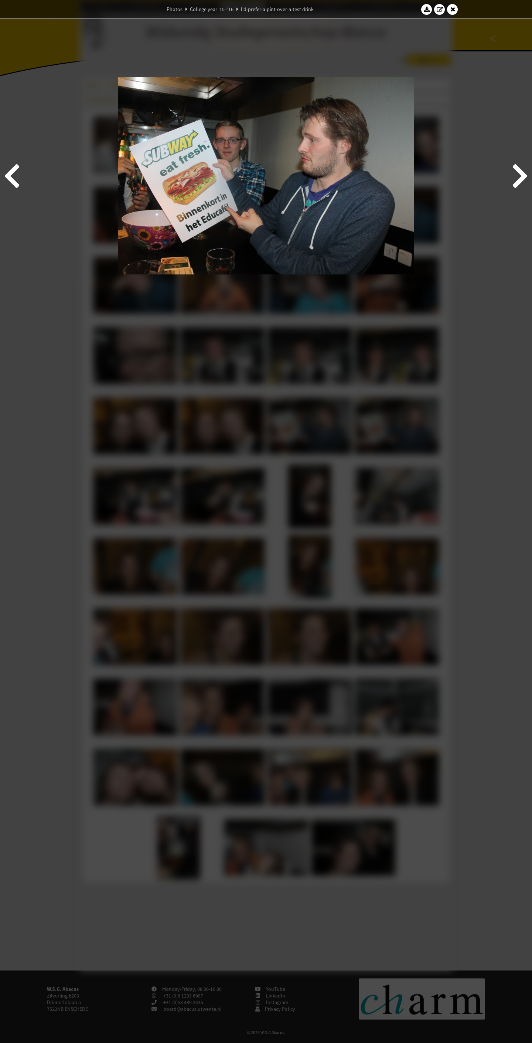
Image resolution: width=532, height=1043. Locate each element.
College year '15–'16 (211, 9)
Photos (175, 9)
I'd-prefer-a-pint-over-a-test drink (277, 9)
